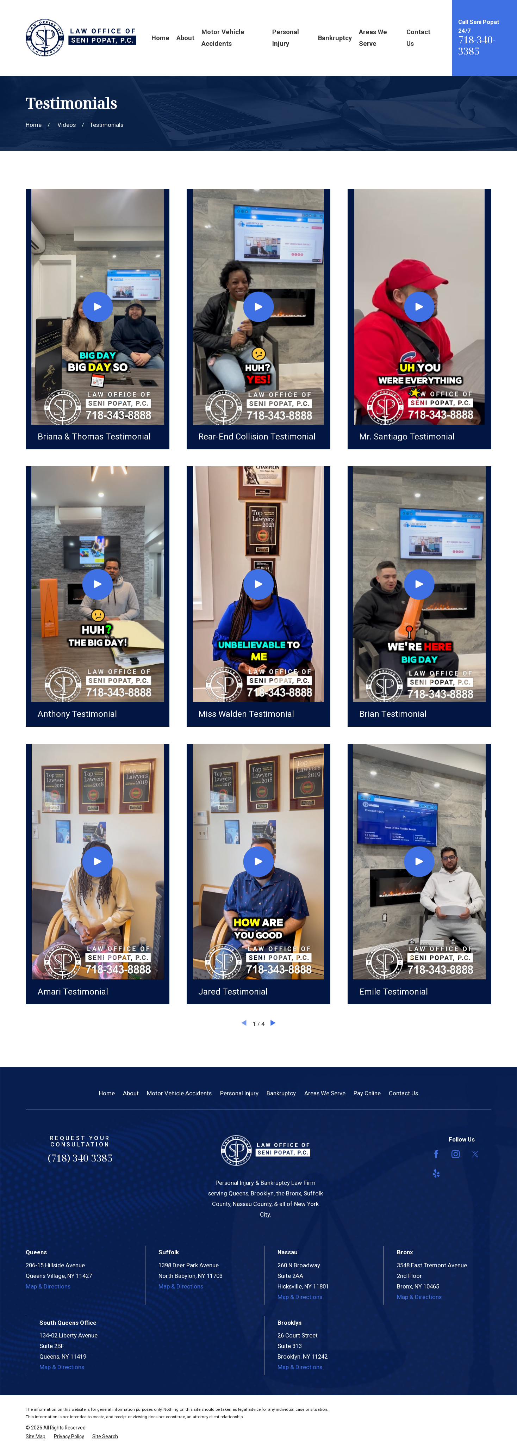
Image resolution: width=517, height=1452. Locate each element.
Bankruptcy (281, 1093)
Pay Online (367, 1093)
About (131, 1093)
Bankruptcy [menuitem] (335, 38)
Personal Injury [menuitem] (285, 37)
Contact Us (403, 1093)
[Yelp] (436, 1173)
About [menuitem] (185, 38)
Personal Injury (239, 1093)
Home (107, 1093)
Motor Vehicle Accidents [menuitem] (222, 37)
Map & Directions (48, 1286)
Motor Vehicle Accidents (179, 1093)
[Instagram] (455, 1154)
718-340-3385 (477, 45)
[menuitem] (35, 1436)
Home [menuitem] (160, 38)
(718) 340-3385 (80, 1157)
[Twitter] (475, 1154)
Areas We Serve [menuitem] (373, 37)
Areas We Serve (324, 1093)
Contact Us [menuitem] (418, 37)
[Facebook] (436, 1154)
